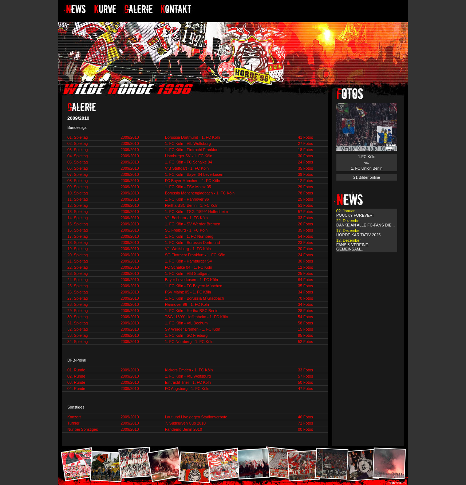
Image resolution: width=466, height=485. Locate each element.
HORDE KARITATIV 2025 (358, 235)
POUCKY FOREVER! (355, 215)
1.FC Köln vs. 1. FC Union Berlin (367, 162)
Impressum (396, 483)
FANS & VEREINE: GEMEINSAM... (353, 246)
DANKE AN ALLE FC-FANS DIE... (365, 225)
